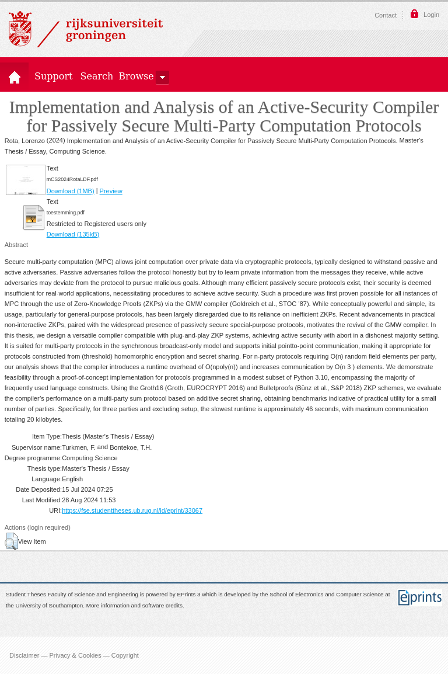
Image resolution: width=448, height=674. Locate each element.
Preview (111, 190)
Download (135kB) (73, 234)
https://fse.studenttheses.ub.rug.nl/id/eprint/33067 (132, 510)
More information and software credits (134, 605)
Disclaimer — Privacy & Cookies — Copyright (74, 655)
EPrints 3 (189, 595)
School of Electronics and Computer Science (326, 595)
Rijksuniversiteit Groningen (86, 29)
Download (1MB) (70, 190)
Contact (385, 15)
